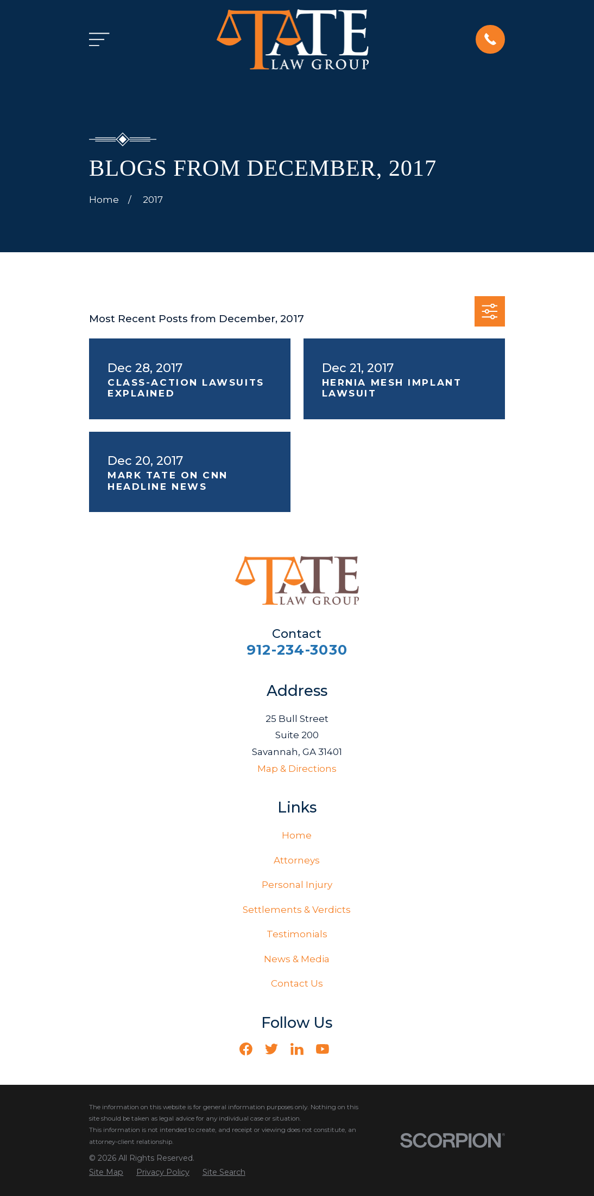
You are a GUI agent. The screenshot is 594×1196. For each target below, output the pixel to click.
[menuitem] (106, 1173)
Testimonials (297, 934)
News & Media (297, 959)
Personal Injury (297, 884)
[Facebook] (245, 1049)
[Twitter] (271, 1049)
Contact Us (297, 983)
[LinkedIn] (297, 1049)
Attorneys (297, 860)
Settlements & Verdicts (297, 909)
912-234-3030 (297, 649)
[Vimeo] (348, 1049)
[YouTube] (322, 1049)
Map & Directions (297, 768)
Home (297, 835)
